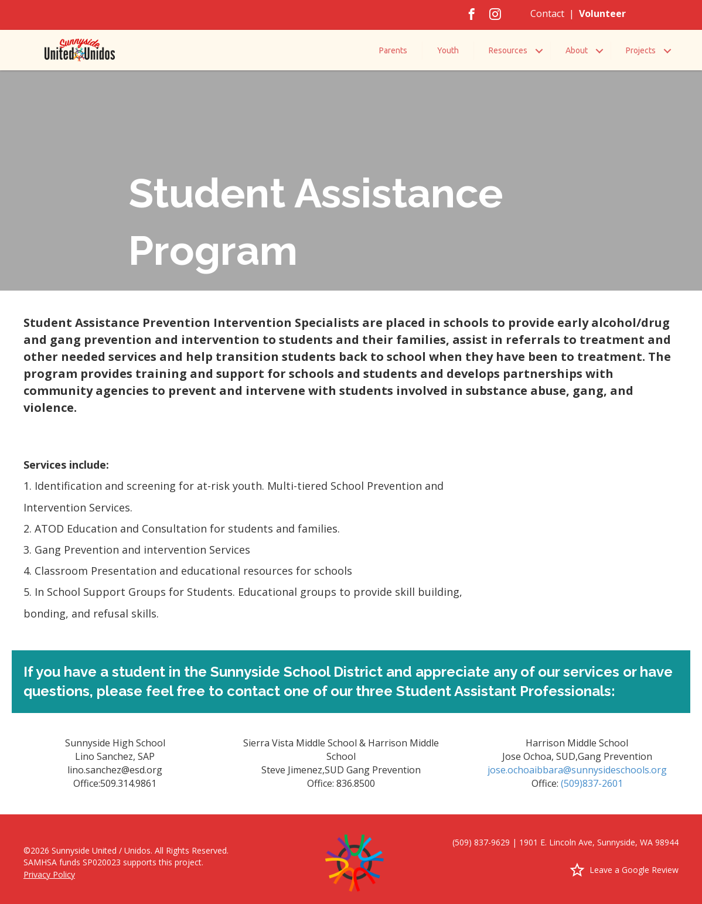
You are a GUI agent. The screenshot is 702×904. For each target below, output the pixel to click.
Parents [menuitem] (393, 50)
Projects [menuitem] (641, 50)
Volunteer (602, 13)
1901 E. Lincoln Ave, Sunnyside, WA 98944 (599, 842)
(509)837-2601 (592, 783)
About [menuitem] (576, 50)
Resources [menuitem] (508, 50)
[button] (538, 50)
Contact (547, 13)
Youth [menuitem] (448, 50)
